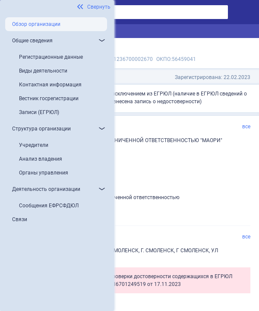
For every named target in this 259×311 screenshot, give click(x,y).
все (246, 127)
